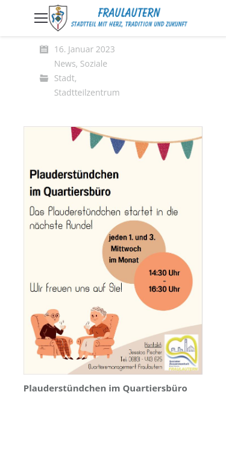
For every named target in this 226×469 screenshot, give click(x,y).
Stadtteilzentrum (87, 92)
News (65, 63)
